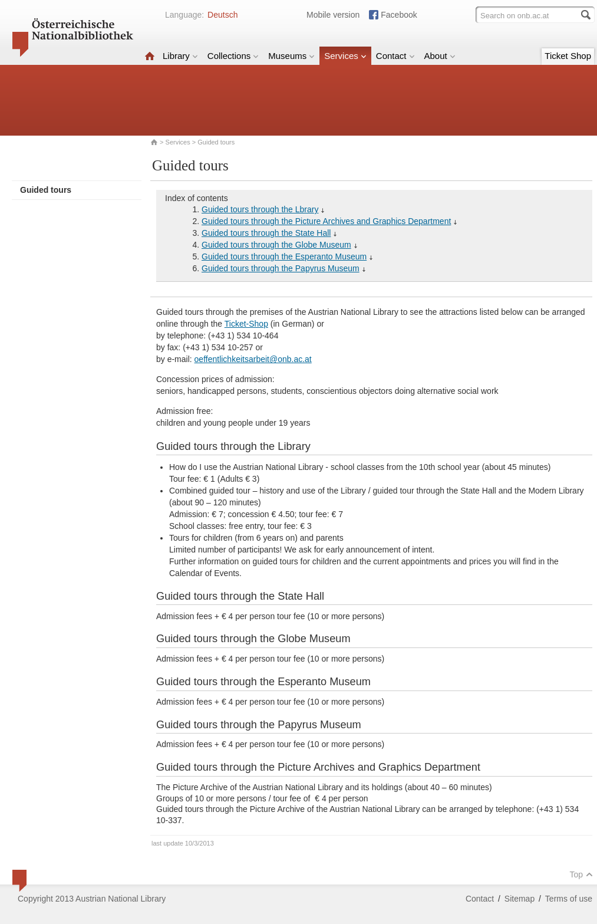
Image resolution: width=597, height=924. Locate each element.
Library (180, 56)
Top (581, 874)
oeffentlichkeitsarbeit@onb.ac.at (253, 359)
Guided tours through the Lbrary (260, 209)
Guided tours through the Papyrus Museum (280, 268)
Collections (233, 56)
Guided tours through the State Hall (266, 233)
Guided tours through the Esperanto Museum (284, 256)
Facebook (399, 14)
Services (345, 56)
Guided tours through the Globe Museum (276, 244)
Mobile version (332, 14)
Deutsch (222, 14)
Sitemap (519, 898)
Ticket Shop (568, 56)
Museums (291, 56)
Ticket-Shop (246, 323)
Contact (395, 56)
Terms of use (568, 898)
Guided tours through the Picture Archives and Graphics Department (326, 221)
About (440, 56)
